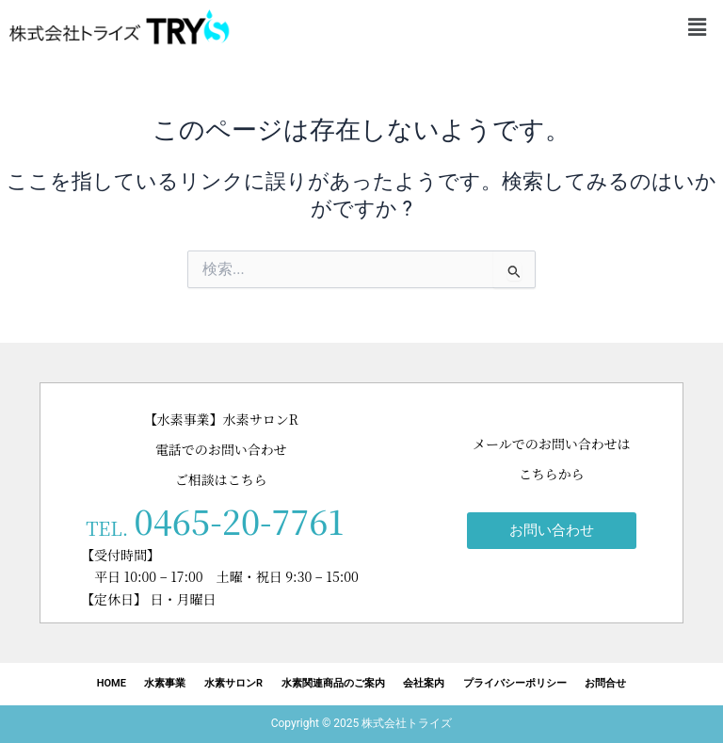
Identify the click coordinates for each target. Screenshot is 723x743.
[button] (698, 27)
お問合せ (607, 683)
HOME (109, 683)
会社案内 (424, 683)
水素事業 (164, 683)
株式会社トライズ (407, 723)
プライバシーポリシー (516, 683)
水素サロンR (233, 683)
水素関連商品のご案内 (333, 683)
